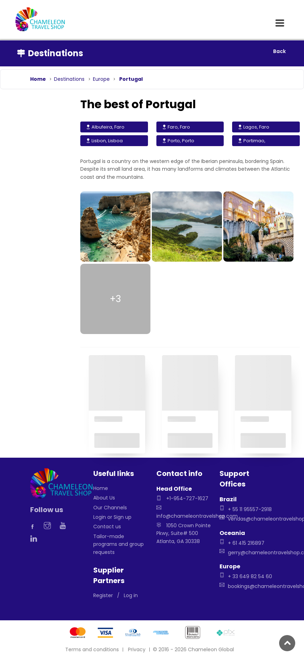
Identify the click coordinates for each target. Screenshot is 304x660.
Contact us (107, 526)
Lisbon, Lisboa (104, 140)
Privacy (137, 649)
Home (100, 488)
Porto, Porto (178, 140)
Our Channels (110, 507)
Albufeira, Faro (105, 127)
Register (103, 595)
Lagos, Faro (253, 127)
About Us (104, 497)
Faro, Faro (176, 127)
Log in (131, 595)
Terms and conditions (92, 649)
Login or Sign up (112, 517)
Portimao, (251, 140)
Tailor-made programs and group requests (118, 544)
